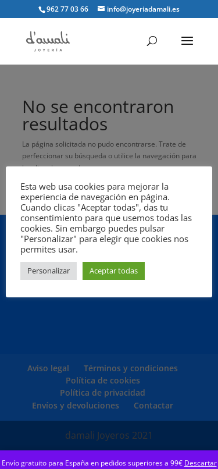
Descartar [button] (200, 463)
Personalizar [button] (48, 270)
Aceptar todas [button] (114, 270)
